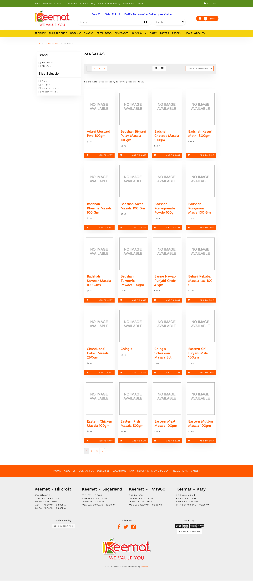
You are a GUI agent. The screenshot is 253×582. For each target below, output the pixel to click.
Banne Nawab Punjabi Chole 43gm (165, 282)
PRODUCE (40, 33)
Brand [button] (43, 55)
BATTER (164, 33)
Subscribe (103, 472)
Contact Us (60, 3)
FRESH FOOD (104, 33)
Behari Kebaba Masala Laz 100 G (200, 282)
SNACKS (88, 33)
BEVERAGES (121, 33)
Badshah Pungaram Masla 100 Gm (199, 209)
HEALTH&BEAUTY (195, 33)
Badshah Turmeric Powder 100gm (132, 282)
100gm (45, 85)
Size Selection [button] (50, 74)
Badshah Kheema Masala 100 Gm (99, 209)
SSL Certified (63, 527)
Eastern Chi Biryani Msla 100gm (198, 354)
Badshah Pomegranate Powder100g (164, 209)
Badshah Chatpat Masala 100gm (166, 136)
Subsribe (72, 3)
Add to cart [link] (99, 156)
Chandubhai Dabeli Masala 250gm (98, 354)
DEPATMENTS (52, 43)
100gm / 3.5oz (49, 88)
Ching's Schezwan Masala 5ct (163, 354)
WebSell (144, 568)
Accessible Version (189, 533)
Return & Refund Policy (109, 3)
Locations (84, 3)
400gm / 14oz (49, 92)
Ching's (46, 66)
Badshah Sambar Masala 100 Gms (99, 282)
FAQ (93, 3)
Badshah (46, 63)
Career (140, 3)
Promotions (128, 3)
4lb (44, 81)
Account (211, 3)
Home (37, 3)
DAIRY (153, 33)
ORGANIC (75, 33)
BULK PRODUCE (58, 33)
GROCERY (137, 33)
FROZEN (177, 33)
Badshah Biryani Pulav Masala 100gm (133, 136)
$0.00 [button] (207, 19)
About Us (47, 3)
